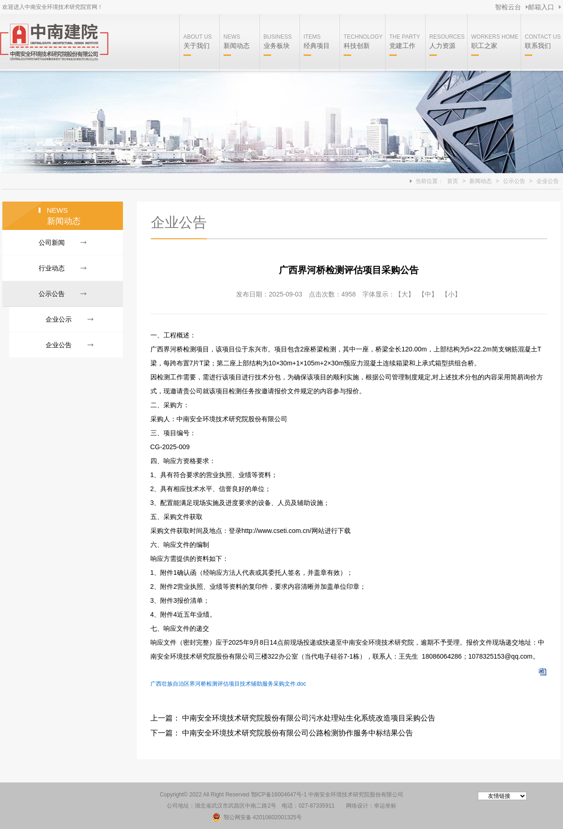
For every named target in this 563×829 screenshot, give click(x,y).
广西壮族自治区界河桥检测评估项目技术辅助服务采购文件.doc (228, 684)
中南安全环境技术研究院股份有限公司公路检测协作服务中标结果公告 (297, 733)
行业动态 (52, 268)
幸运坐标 (385, 805)
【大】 (404, 294)
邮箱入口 (541, 7)
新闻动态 (480, 181)
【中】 (428, 294)
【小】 (451, 294)
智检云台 (508, 7)
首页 (452, 181)
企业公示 (59, 319)
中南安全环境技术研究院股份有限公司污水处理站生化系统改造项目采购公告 (308, 718)
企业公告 (547, 181)
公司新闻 (52, 242)
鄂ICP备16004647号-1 (279, 794)
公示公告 (514, 181)
